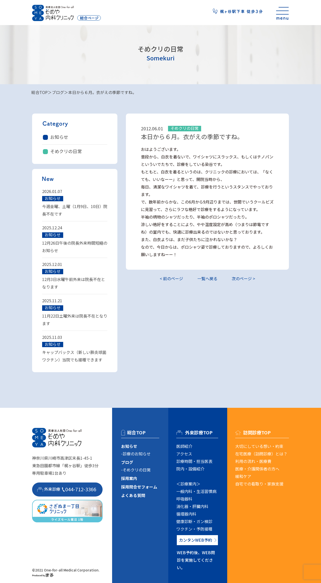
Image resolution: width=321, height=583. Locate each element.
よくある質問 (133, 495)
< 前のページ (171, 278)
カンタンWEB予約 (195, 540)
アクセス (184, 454)
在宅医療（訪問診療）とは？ (261, 454)
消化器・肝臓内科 (192, 506)
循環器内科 (186, 514)
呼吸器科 (184, 499)
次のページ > (243, 278)
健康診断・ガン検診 (194, 521)
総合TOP (39, 92)
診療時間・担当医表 (194, 461)
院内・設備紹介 (190, 469)
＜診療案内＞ (188, 484)
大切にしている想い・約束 (259, 446)
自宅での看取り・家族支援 (259, 484)
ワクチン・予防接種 (194, 529)
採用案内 (129, 478)
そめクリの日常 (66, 151)
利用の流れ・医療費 (253, 461)
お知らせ (59, 137)
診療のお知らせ (137, 454)
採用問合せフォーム (139, 487)
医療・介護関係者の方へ (257, 469)
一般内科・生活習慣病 (196, 491)
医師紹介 (184, 446)
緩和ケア (243, 476)
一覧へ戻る (207, 278)
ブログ (58, 92)
